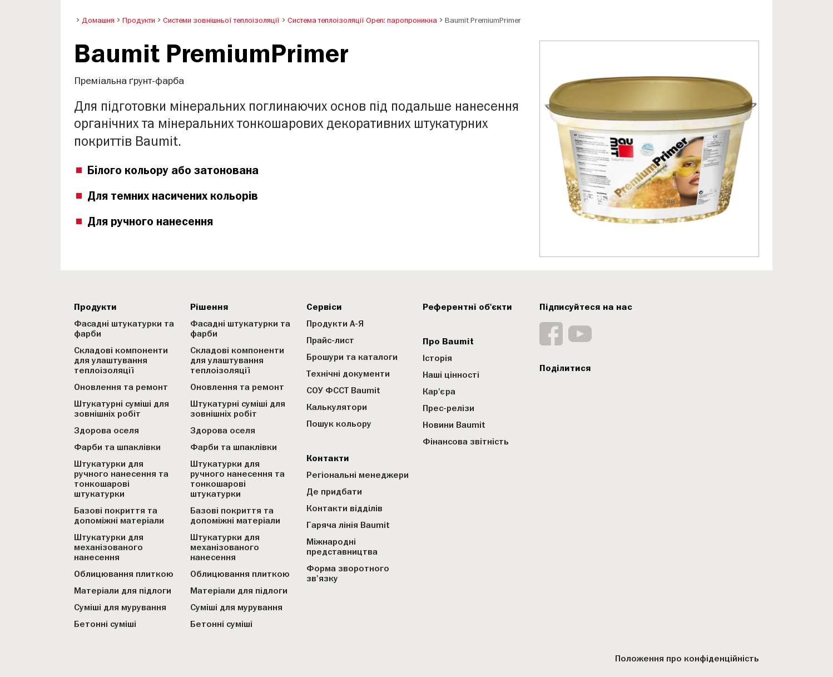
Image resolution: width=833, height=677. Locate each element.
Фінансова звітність (466, 441)
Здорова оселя (106, 430)
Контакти (327, 458)
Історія (437, 358)
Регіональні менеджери (357, 475)
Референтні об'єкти (467, 307)
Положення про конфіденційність (687, 658)
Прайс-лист (330, 340)
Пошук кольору (338, 423)
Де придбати (334, 491)
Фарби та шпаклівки (117, 447)
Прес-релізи (448, 408)
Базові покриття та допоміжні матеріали (119, 515)
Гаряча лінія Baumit (348, 525)
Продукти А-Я (335, 323)
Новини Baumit (454, 425)
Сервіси (324, 307)
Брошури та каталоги (352, 357)
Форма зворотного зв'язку (347, 573)
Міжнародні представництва (342, 546)
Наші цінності (451, 374)
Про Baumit (448, 341)
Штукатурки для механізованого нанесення (108, 547)
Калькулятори (336, 407)
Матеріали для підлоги (122, 590)
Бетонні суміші (105, 624)
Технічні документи (348, 373)
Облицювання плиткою (123, 574)
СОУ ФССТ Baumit (343, 390)
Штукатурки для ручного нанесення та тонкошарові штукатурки (121, 479)
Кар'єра (439, 391)
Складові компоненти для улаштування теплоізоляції (121, 360)
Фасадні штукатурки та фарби (124, 328)
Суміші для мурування (120, 607)
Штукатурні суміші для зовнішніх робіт (121, 408)
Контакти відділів (344, 508)
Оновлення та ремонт (121, 387)
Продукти (95, 307)
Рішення (209, 307)
